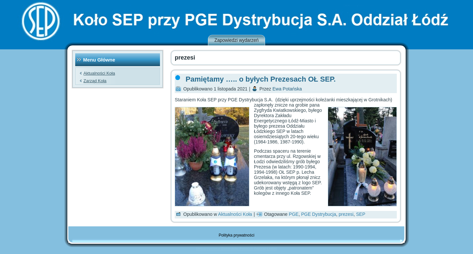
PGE (294, 214)
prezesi (346, 214)
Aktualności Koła (99, 73)
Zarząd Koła (94, 80)
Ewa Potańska (287, 88)
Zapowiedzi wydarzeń (236, 40)
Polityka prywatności (237, 235)
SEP (360, 214)
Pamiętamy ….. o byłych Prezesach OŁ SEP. (261, 79)
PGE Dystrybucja (318, 214)
